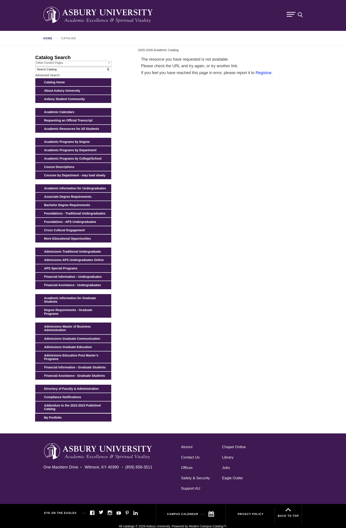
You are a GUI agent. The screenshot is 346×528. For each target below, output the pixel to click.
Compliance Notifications (62, 397)
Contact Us (190, 457)
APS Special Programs (60, 268)
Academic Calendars (59, 112)
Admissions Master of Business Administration (67, 328)
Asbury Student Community (64, 99)
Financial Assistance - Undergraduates (72, 285)
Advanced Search (47, 75)
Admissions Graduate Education (68, 347)
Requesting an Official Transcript (68, 120)
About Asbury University (62, 90)
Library (227, 457)
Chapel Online (234, 447)
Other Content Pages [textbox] (49, 62)
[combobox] (73, 63)
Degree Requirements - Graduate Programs (68, 311)
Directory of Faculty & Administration (71, 388)
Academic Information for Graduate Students (70, 299)
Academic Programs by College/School (73, 158)
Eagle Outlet (232, 478)
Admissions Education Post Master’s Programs (71, 357)
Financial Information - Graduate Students (75, 367)
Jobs (226, 468)
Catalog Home (54, 82)
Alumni (187, 447)
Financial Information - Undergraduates (73, 276)
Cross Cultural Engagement (64, 230)
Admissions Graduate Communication (72, 338)
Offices (187, 468)
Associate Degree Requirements (68, 196)
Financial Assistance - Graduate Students (74, 375)
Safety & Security (195, 478)
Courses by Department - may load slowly (74, 175)
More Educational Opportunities (67, 238)
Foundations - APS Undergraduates (70, 222)
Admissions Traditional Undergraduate (72, 251)
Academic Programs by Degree (67, 142)
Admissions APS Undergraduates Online (74, 260)
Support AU (190, 488)
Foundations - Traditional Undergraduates (74, 213)
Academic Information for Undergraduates (75, 188)
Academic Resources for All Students (71, 129)
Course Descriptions (59, 167)
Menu (291, 14)
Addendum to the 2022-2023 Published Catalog (72, 407)
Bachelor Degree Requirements (67, 205)
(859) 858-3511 (138, 467)
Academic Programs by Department (70, 150)
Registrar (263, 73)
